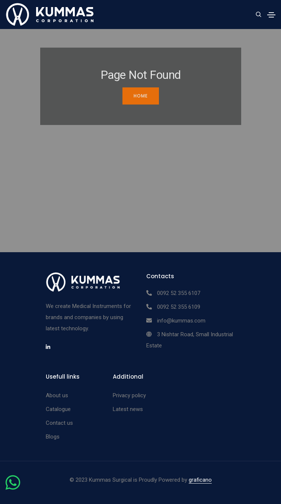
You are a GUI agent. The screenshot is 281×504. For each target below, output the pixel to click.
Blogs (53, 436)
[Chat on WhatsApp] (13, 487)
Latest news (128, 409)
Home (141, 96)
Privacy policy (129, 395)
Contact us (59, 423)
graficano (200, 479)
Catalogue (58, 409)
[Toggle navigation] (271, 14)
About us (57, 395)
